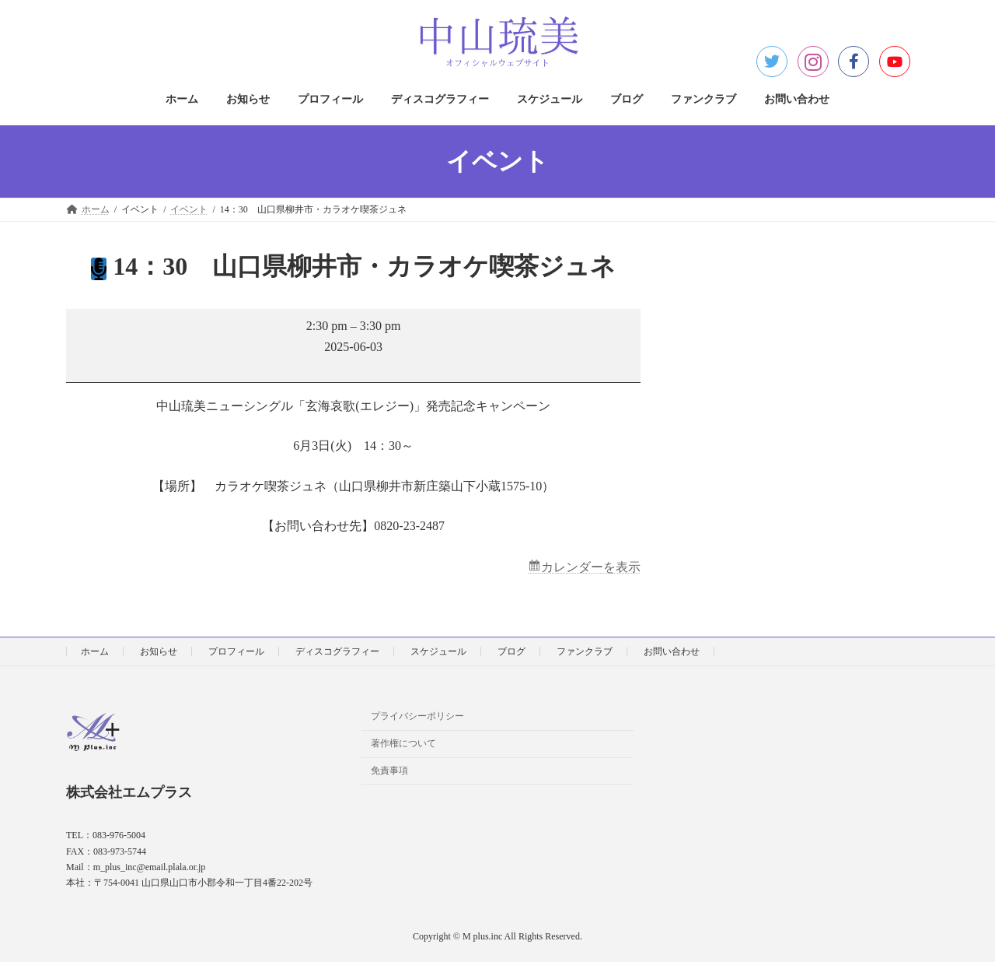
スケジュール (438, 650)
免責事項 (389, 769)
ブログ (511, 650)
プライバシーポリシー (417, 715)
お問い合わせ (672, 650)
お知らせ (158, 650)
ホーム (95, 650)
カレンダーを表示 (591, 567)
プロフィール (236, 650)
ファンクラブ (585, 650)
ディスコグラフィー (337, 650)
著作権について (403, 742)
